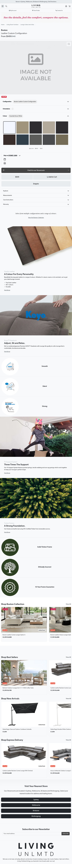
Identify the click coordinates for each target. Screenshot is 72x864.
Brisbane (36, 811)
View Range (7, 290)
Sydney (36, 800)
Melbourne (36, 805)
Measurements (7, 195)
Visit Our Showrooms (36, 1)
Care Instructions (8, 200)
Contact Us (59, 10)
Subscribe (65, 833)
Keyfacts (5, 191)
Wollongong (36, 816)
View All (68, 604)
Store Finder (36, 10)
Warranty (6, 204)
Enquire (36, 184)
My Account (13, 10)
